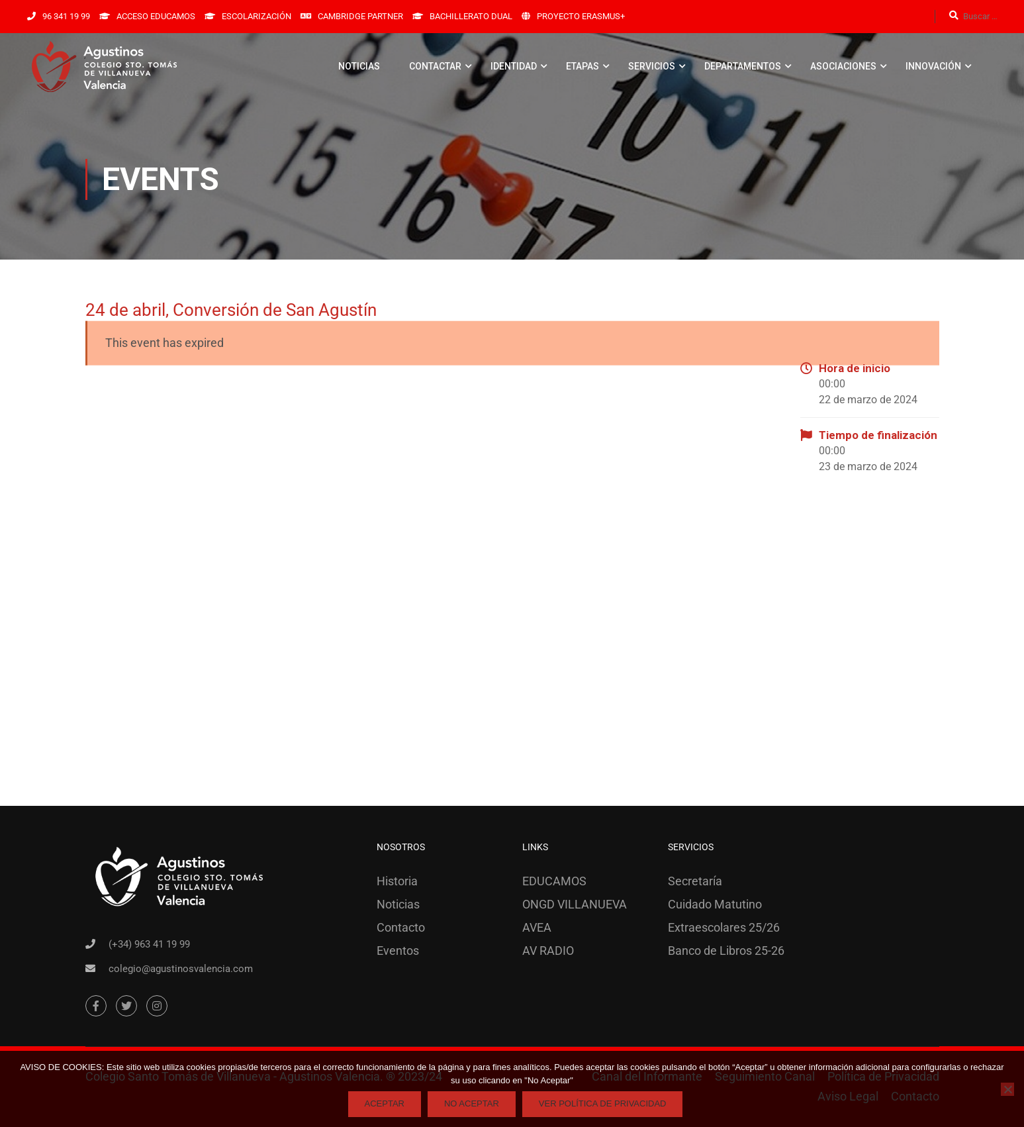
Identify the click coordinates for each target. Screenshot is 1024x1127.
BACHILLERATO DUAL (471, 16)
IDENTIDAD (513, 66)
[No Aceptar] (1007, 1089)
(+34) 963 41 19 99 (149, 944)
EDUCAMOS (554, 881)
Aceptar (384, 1103)
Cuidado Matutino (715, 904)
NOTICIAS (359, 66)
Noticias (398, 904)
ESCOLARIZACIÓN (256, 16)
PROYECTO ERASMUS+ (581, 16)
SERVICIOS (651, 66)
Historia (397, 881)
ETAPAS (582, 66)
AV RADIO (548, 950)
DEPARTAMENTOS (742, 66)
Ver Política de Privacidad (603, 1103)
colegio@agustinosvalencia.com (181, 969)
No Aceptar (471, 1103)
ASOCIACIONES (843, 66)
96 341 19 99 (66, 16)
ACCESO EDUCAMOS (155, 16)
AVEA (536, 927)
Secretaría (695, 881)
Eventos (398, 950)
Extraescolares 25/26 (724, 927)
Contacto (401, 927)
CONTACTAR (435, 66)
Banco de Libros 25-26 (726, 950)
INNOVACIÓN (933, 66)
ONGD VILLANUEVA (574, 904)
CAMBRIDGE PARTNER (360, 16)
